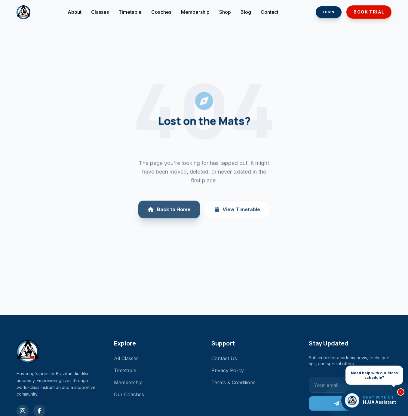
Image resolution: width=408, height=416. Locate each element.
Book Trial (369, 11)
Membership (195, 12)
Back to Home (169, 213)
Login (328, 12)
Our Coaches (129, 394)
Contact (269, 12)
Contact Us (224, 358)
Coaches (161, 12)
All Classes (126, 358)
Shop (225, 12)
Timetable (130, 12)
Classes (100, 12)
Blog (246, 12)
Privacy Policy (227, 370)
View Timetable (237, 213)
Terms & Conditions (233, 382)
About (74, 12)
